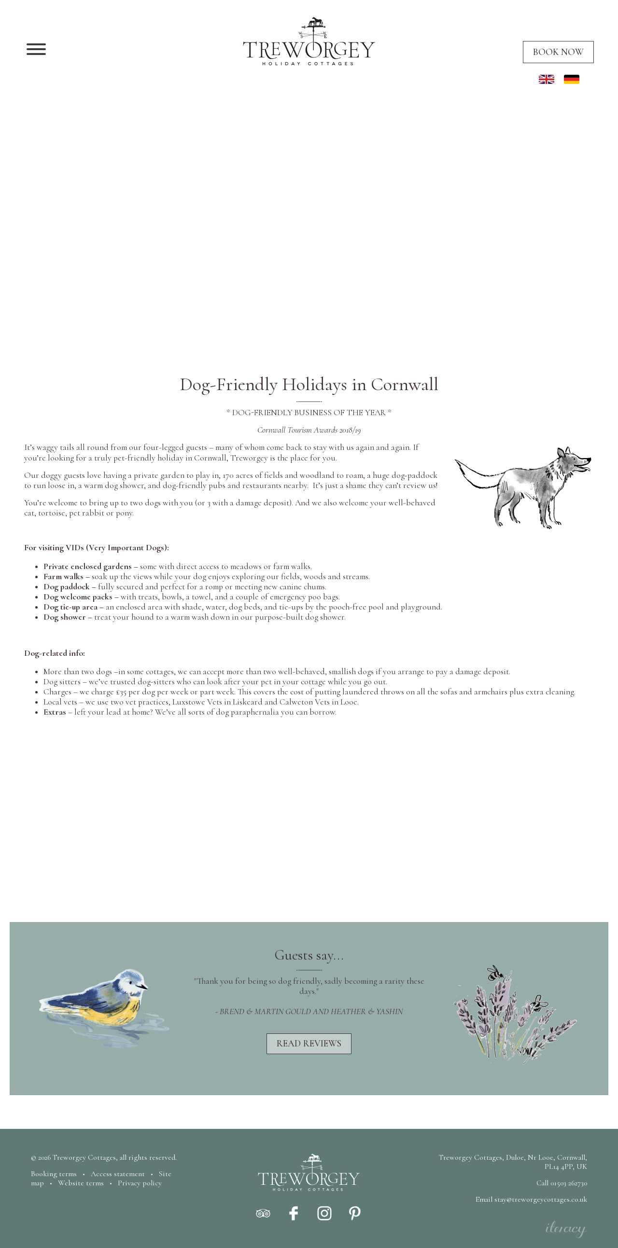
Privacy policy (140, 1183)
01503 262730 (568, 1183)
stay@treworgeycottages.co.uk (540, 1199)
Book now (558, 52)
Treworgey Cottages (84, 1157)
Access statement (118, 1174)
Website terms (81, 1183)
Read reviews (309, 1043)
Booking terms (54, 1174)
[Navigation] (36, 50)
